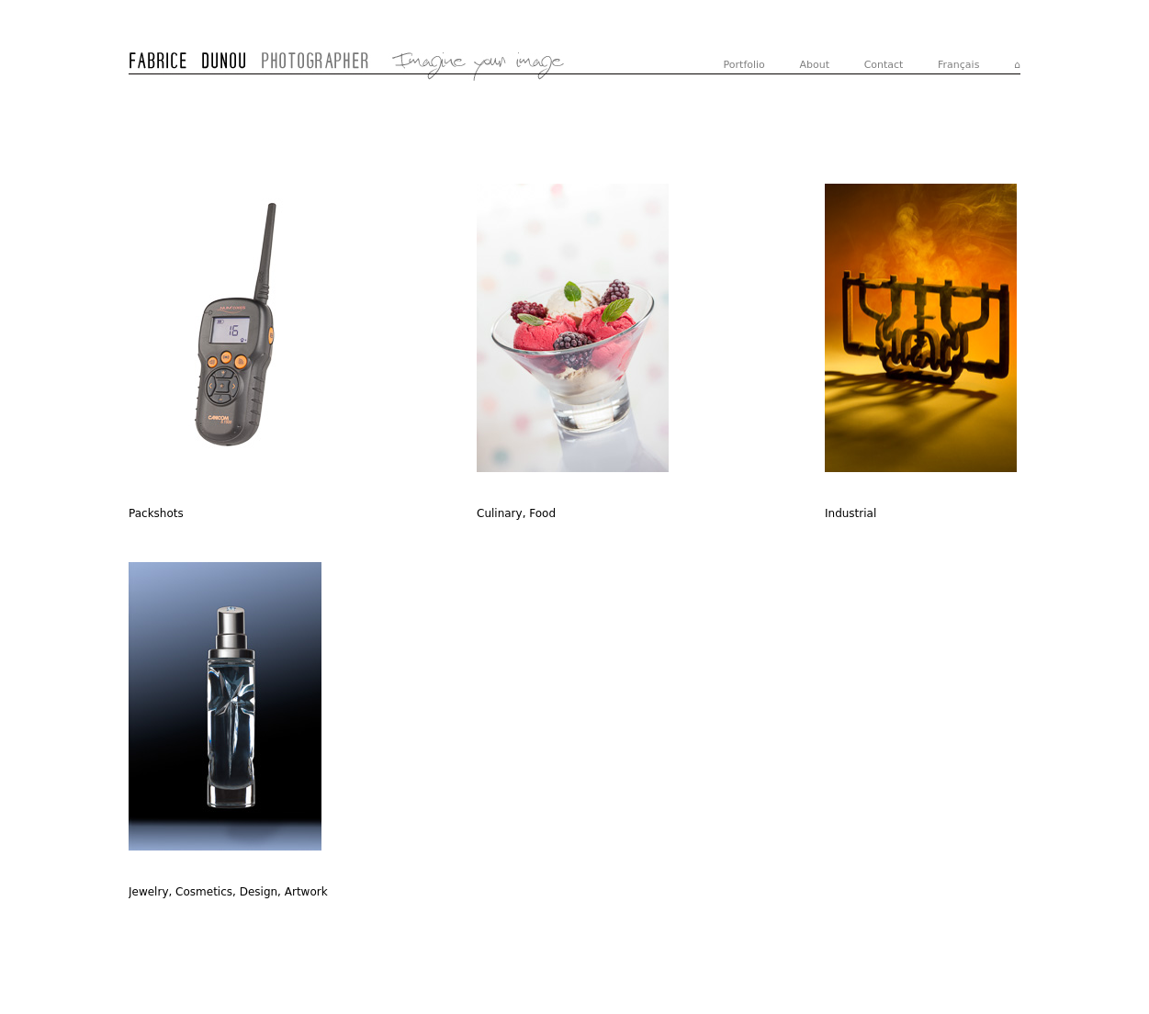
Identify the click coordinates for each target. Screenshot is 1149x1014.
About (814, 65)
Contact (884, 65)
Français (958, 65)
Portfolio (744, 65)
